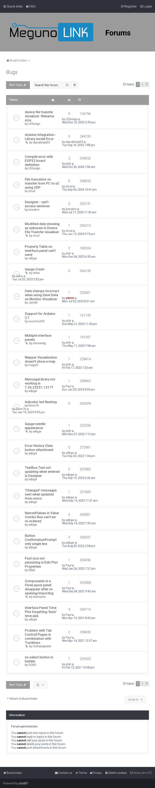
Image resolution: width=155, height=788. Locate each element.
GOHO (32, 664)
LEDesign (34, 123)
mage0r (33, 365)
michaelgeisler (42, 646)
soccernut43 (36, 321)
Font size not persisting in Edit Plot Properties (41, 562)
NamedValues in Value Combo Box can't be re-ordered (42, 517)
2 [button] (142, 84)
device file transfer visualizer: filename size (39, 116)
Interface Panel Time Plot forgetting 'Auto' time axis (41, 612)
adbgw (32, 258)
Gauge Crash (34, 269)
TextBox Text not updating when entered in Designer (42, 472)
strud (31, 191)
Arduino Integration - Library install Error (40, 137)
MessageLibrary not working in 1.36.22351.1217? (40, 383)
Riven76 (33, 405)
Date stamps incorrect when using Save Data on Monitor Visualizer (42, 295)
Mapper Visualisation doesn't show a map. (41, 359)
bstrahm (33, 209)
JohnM (32, 302)
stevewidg (39, 343)
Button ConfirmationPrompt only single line (41, 540)
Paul (68, 386)
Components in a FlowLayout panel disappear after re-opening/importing (39, 587)
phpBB (23, 783)
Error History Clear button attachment (39, 448)
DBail (31, 570)
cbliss (36, 272)
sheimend (39, 596)
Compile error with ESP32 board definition (39, 161)
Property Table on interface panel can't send (40, 251)
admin (70, 298)
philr (68, 163)
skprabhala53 (41, 142)
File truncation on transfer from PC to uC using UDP (42, 183)
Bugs (12, 72)
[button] (147, 84)
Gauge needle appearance (35, 426)
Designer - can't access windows (37, 204)
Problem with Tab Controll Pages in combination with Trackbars (38, 636)
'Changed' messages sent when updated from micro (41, 494)
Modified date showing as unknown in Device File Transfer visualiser (42, 228)
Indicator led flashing (41, 402)
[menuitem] (31, 6)
